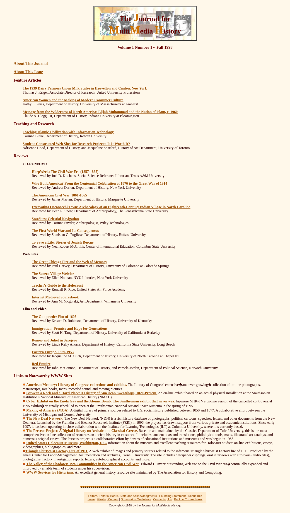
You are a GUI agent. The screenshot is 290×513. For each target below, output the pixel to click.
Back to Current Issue (188, 499)
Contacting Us (162, 499)
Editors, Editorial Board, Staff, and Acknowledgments (122, 496)
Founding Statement (172, 496)
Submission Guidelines (136, 499)
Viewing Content (107, 499)
